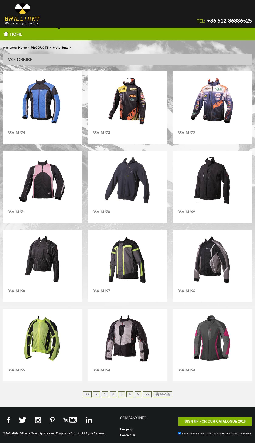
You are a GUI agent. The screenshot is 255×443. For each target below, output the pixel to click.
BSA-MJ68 (16, 291)
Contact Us (127, 435)
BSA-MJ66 (186, 291)
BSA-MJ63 (186, 370)
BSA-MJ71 (16, 212)
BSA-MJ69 (186, 212)
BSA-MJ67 (101, 291)
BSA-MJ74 (16, 133)
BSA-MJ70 (101, 212)
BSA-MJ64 (101, 370)
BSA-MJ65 (16, 370)
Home (22, 47)
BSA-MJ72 (186, 133)
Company (126, 429)
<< (87, 394)
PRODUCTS (39, 47)
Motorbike (60, 47)
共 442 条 (163, 394)
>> (147, 394)
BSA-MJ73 (101, 133)
